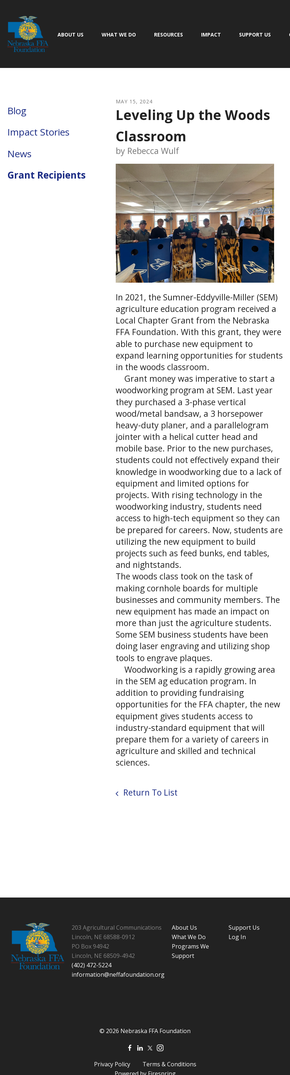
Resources (168, 34)
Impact (211, 34)
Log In (237, 937)
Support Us (255, 34)
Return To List (149, 792)
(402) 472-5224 (91, 965)
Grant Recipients (46, 174)
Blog (16, 110)
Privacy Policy (112, 1064)
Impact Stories (38, 131)
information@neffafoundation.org (118, 974)
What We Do (119, 34)
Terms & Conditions (169, 1064)
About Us (70, 34)
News (19, 153)
